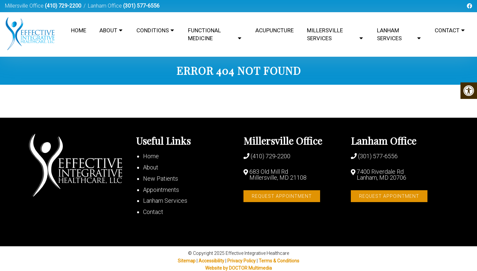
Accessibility (211, 260)
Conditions (152, 30)
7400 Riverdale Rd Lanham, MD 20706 (381, 175)
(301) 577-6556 (141, 6)
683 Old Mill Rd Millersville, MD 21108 (278, 175)
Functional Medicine (204, 34)
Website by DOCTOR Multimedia (238, 268)
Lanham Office (105, 6)
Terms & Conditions (279, 260)
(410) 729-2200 (63, 6)
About (108, 30)
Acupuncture (274, 30)
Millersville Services (325, 34)
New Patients (160, 178)
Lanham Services (389, 34)
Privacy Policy (242, 260)
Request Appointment (282, 196)
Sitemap (187, 260)
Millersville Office (25, 6)
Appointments (161, 189)
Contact (447, 30)
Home (78, 30)
